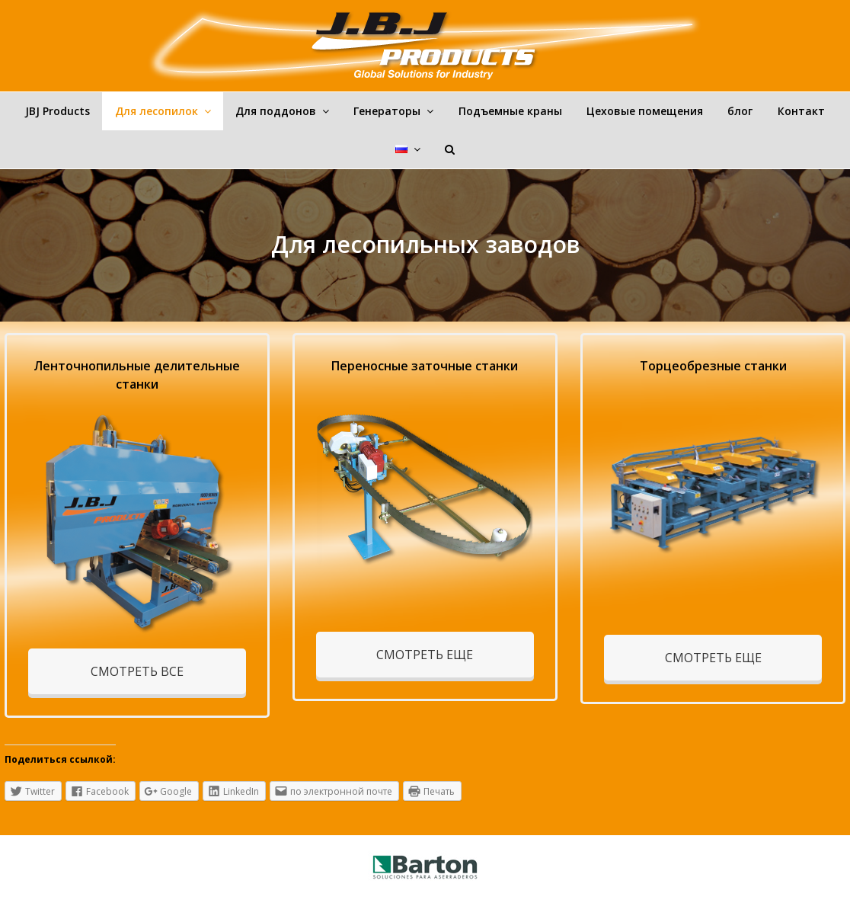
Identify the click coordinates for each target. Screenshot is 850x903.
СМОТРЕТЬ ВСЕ (137, 671)
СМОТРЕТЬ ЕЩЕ (424, 654)
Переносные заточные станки (424, 365)
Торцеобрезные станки (713, 365)
